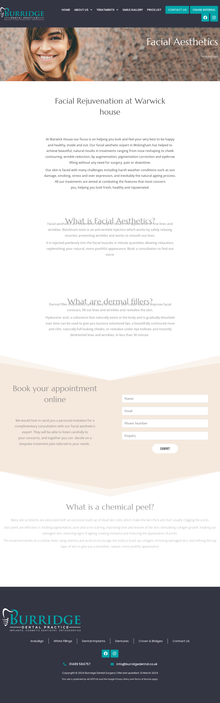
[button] (83, 10)
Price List (154, 10)
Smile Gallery (133, 10)
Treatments (107, 10)
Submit (165, 448)
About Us (83, 10)
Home (66, 10)
